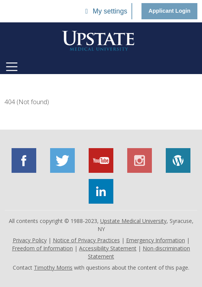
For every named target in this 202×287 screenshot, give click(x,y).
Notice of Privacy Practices (86, 240)
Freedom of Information (42, 248)
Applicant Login (169, 11)
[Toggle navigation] (12, 66)
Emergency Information (155, 240)
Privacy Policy (30, 240)
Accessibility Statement (107, 248)
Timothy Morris (53, 267)
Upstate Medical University (133, 221)
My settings (104, 11)
